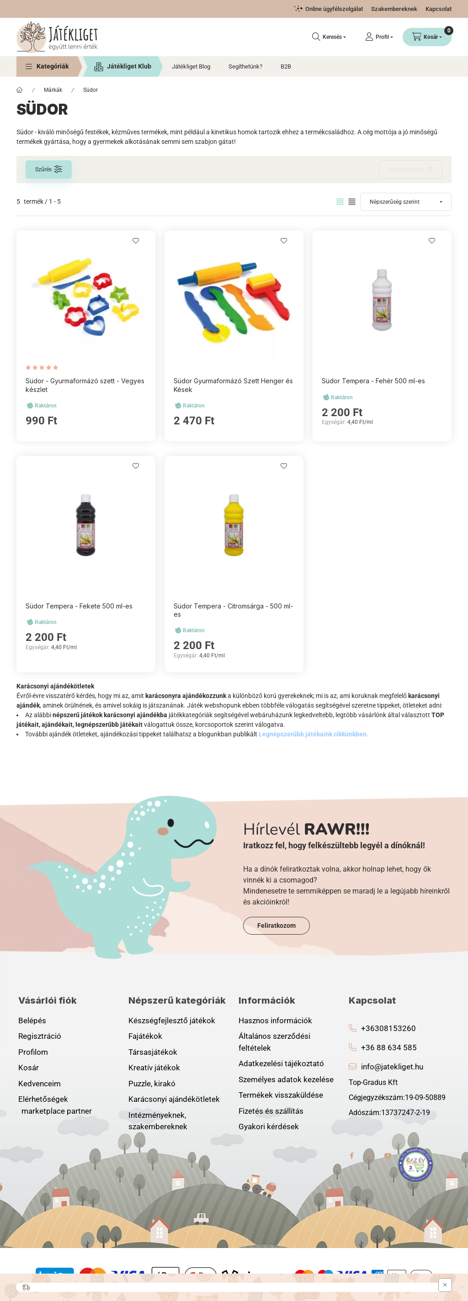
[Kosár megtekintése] (427, 37)
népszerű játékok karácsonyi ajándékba (111, 715)
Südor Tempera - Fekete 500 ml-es (79, 606)
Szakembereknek (394, 8)
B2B (286, 66)
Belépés (32, 1020)
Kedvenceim (39, 1083)
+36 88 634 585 (389, 1047)
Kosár (28, 1067)
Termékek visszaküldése (281, 1095)
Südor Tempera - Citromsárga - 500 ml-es (233, 610)
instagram (370, 1156)
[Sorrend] (406, 202)
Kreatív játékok (154, 1067)
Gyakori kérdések (269, 1126)
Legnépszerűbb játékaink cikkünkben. (313, 734)
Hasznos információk (275, 1020)
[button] (47, 66)
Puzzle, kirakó (152, 1083)
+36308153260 (388, 1028)
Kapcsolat (438, 8)
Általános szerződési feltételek (274, 1041)
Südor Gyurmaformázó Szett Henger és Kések (233, 385)
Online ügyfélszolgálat (334, 8)
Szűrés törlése (406, 169)
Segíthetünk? (245, 66)
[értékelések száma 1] (44, 367)
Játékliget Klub (129, 66)
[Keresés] (329, 37)
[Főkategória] (19, 90)
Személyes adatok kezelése (286, 1079)
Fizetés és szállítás (271, 1111)
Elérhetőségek (43, 1099)
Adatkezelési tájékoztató (281, 1063)
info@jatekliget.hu (392, 1066)
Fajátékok (145, 1036)
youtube (388, 1156)
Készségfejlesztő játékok (171, 1020)
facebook (351, 1156)
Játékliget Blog (191, 66)
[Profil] (379, 37)
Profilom (33, 1052)
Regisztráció (39, 1036)
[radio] (352, 201)
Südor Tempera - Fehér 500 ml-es (373, 381)
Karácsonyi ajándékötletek (174, 1099)
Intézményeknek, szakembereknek (157, 1121)
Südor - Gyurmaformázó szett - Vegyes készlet (85, 385)
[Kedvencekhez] (136, 240)
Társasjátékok (152, 1052)
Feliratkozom (276, 925)
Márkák (53, 90)
